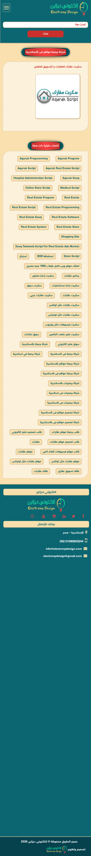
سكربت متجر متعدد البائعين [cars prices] (64, 334)
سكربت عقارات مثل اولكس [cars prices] (64, 305)
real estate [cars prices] (71, 197)
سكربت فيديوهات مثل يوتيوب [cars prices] (62, 324)
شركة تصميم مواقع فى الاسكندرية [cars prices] (60, 412)
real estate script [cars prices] (24, 207)
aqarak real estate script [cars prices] (62, 168)
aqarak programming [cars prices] (34, 158)
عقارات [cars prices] (36, 442)
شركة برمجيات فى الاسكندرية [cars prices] (63, 402)
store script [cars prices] (71, 256)
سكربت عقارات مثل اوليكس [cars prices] (63, 315)
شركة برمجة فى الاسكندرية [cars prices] (64, 354)
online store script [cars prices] (37, 188)
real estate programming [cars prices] (62, 207)
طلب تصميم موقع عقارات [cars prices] (64, 442)
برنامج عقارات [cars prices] (71, 275)
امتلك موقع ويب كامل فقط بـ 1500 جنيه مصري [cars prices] (52, 266)
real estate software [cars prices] (65, 217)
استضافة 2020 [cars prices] (45, 256)
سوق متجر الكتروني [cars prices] (68, 344)
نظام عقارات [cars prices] (41, 471)
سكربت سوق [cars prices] (34, 285)
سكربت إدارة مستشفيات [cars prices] (65, 285)
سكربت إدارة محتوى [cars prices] (43, 275)
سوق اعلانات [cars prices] (31, 334)
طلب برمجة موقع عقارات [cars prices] (65, 432)
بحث (45, 30)
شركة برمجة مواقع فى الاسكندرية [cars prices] (61, 373)
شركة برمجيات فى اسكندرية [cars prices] (64, 393)
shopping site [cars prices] (70, 236)
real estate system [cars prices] (33, 227)
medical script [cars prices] (69, 188)
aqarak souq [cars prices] (70, 178)
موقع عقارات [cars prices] (25, 451)
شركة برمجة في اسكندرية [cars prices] (26, 354)
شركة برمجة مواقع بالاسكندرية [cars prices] (62, 363)
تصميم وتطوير (65, 849)
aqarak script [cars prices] (27, 168)
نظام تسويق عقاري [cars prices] (68, 471)
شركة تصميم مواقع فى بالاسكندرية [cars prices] (59, 422)
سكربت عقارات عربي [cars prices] (41, 295)
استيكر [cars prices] (23, 256)
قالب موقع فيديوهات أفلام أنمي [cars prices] (61, 451)
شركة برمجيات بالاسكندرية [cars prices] (65, 383)
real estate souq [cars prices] (30, 217)
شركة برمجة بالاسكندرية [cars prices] (35, 344)
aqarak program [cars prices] (68, 158)
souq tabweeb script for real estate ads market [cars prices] (47, 246)
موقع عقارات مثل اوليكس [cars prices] (26, 461)
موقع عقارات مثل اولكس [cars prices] (65, 461)
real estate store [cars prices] (68, 227)
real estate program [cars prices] (40, 197)
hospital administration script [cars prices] (33, 178)
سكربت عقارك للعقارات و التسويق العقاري (58, 66)
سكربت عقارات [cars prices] (71, 295)
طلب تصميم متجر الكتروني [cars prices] (27, 432)
